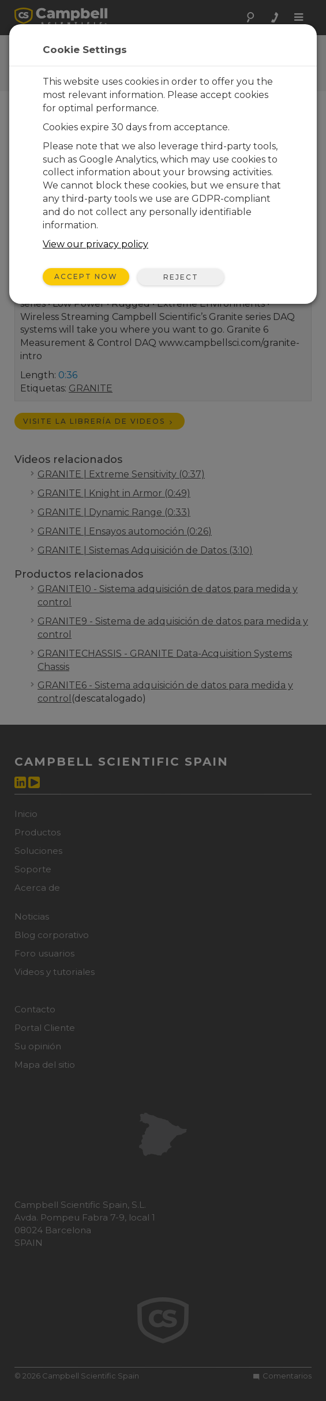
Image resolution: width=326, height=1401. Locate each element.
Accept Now (86, 276)
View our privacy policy (95, 244)
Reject (180, 277)
